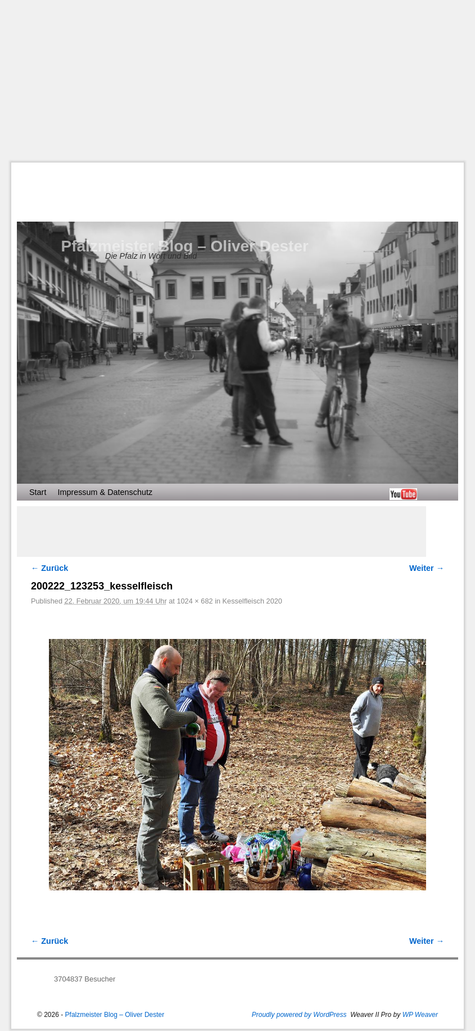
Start (37, 492)
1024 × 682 (194, 601)
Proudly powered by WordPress (299, 1015)
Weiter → (426, 568)
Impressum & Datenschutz (104, 492)
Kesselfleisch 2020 (252, 601)
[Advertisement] (243, 81)
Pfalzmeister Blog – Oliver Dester (185, 246)
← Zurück (49, 568)
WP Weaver (420, 1015)
